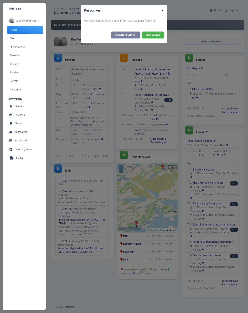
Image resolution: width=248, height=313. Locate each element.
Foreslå (14, 81)
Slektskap (15, 55)
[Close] (162, 10)
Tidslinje (14, 64)
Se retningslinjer (125, 35)
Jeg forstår (153, 35)
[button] (24, 20)
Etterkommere (17, 47)
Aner (12, 38)
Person (14, 30)
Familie (14, 72)
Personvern (16, 89)
